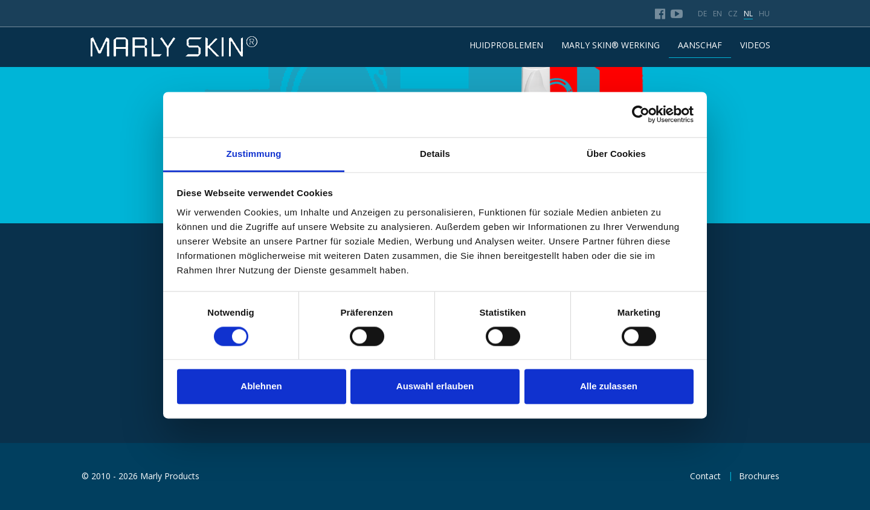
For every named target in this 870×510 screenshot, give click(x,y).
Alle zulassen (608, 386)
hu (764, 13)
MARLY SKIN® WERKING (610, 45)
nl (748, 13)
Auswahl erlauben (435, 386)
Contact (705, 476)
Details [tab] (435, 153)
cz (733, 13)
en (717, 13)
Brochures (759, 476)
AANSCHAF (700, 45)
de (702, 13)
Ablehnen (261, 386)
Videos (755, 45)
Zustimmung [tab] (254, 153)
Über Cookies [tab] (616, 153)
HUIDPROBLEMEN (506, 45)
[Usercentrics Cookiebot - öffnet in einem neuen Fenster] (641, 114)
